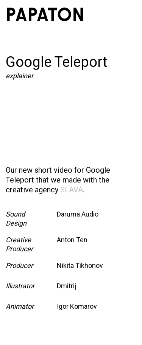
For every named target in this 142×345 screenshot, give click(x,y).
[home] (45, 14)
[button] (126, 14)
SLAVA (71, 189)
